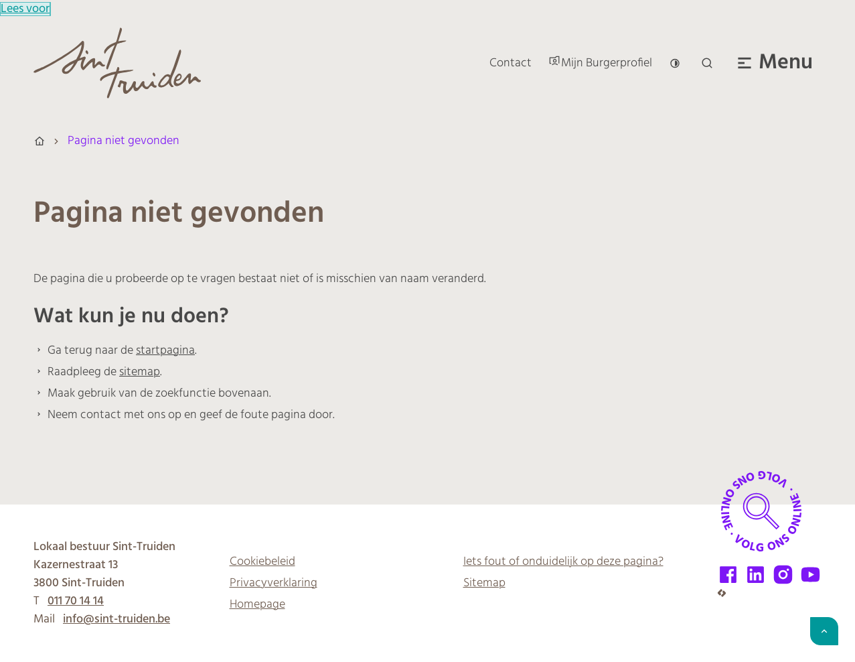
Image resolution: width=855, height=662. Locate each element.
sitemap (139, 372)
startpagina (165, 350)
